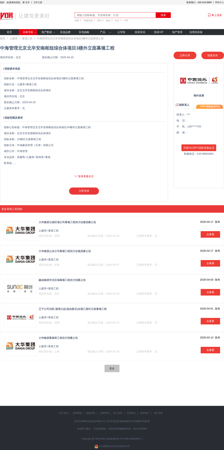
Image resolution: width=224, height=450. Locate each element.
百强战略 (84, 32)
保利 (99, 20)
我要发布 (212, 55)
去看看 (210, 234)
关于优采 (63, 413)
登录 (27, 2)
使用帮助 (77, 413)
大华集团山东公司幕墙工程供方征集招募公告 (65, 251)
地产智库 (177, 32)
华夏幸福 (88, 20)
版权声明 (90, 413)
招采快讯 (140, 32)
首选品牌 (65, 32)
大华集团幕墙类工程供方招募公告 (58, 337)
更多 (112, 368)
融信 (108, 20)
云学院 (121, 32)
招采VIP (159, 32)
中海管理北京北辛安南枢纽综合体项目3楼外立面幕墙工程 (70, 38)
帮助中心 (219, 2)
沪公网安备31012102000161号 (114, 446)
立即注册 (37, 2)
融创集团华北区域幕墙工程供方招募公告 (62, 280)
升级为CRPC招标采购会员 (198, 147)
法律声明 (104, 413)
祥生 (117, 20)
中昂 (126, 20)
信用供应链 (196, 32)
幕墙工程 (27, 38)
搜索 (163, 15)
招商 (77, 20)
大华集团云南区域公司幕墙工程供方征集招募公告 (67, 222)
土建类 (14, 38)
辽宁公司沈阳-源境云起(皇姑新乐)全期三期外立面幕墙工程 (73, 308)
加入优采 (117, 413)
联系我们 (131, 413)
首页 (9, 32)
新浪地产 (144, 413)
